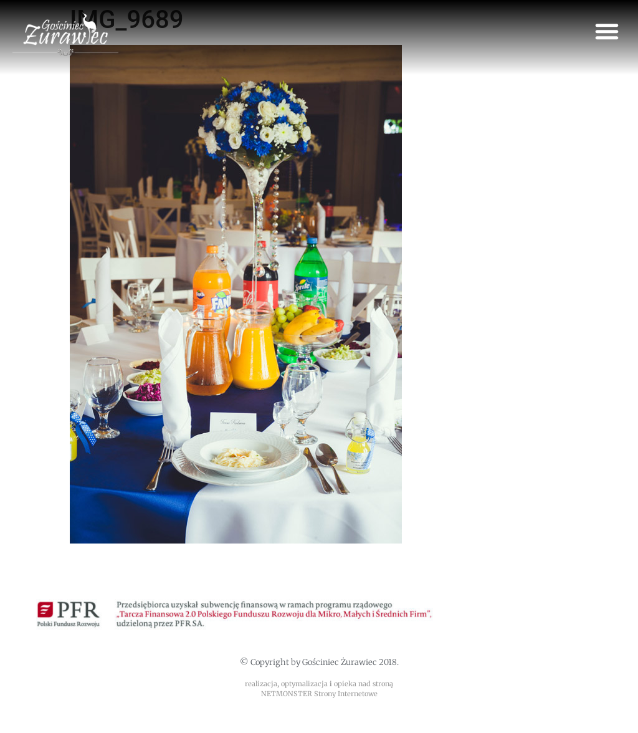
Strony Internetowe (346, 693)
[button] (607, 31)
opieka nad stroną (363, 683)
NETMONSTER (287, 693)
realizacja (261, 683)
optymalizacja (304, 683)
